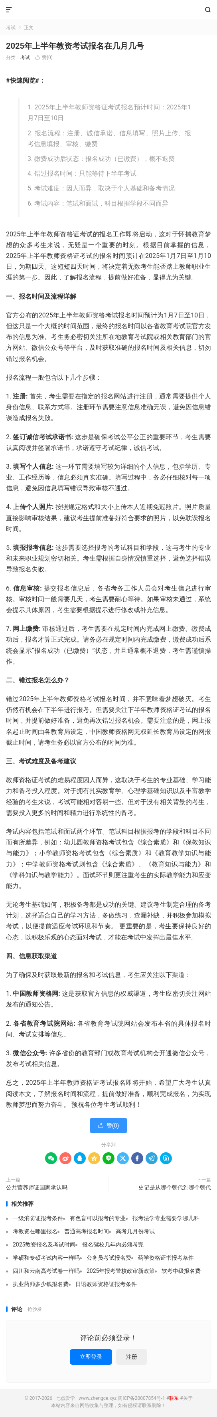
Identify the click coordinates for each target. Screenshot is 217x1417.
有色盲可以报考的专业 (98, 1218)
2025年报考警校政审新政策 (121, 1271)
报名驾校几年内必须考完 (113, 1244)
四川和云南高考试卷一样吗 (46, 1271)
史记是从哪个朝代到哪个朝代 (174, 1187)
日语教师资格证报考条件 (106, 1284)
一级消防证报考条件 (38, 1218)
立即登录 (91, 1357)
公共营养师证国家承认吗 (36, 1187)
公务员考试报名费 (109, 1257)
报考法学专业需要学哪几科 (165, 1218)
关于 (188, 1398)
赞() (44, 57)
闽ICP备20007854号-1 (141, 1398)
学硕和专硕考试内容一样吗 (46, 1257)
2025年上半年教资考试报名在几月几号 (75, 46)
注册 (131, 1357)
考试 (11, 27)
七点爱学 (108, 10)
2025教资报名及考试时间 (44, 1244)
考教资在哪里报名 (35, 1231)
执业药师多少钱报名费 (41, 1284)
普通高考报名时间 (86, 1231)
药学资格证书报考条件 (166, 1257)
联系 (174, 1398)
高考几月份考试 (135, 1231)
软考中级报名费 (181, 1271)
